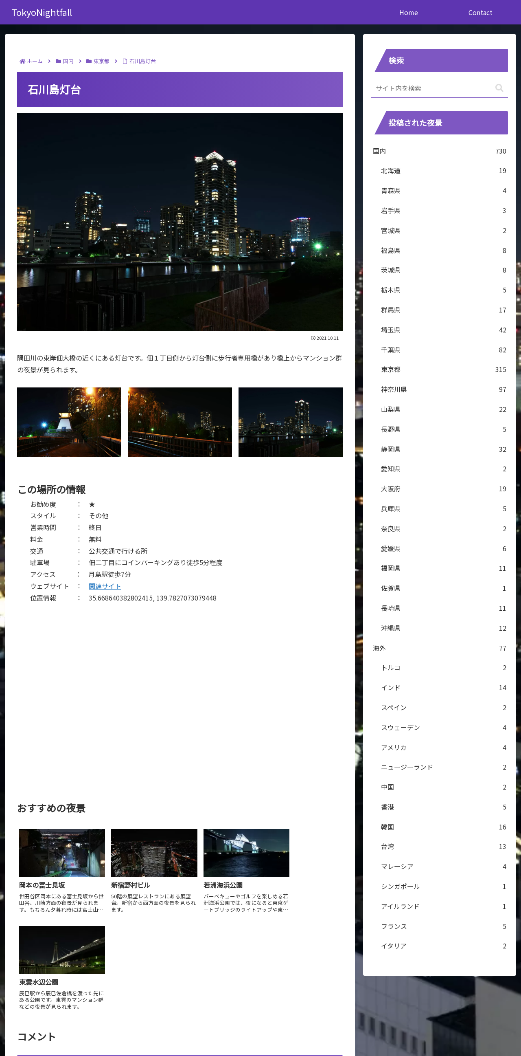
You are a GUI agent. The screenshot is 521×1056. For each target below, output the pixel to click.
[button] (499, 88)
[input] (439, 88)
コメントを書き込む (180, 961)
